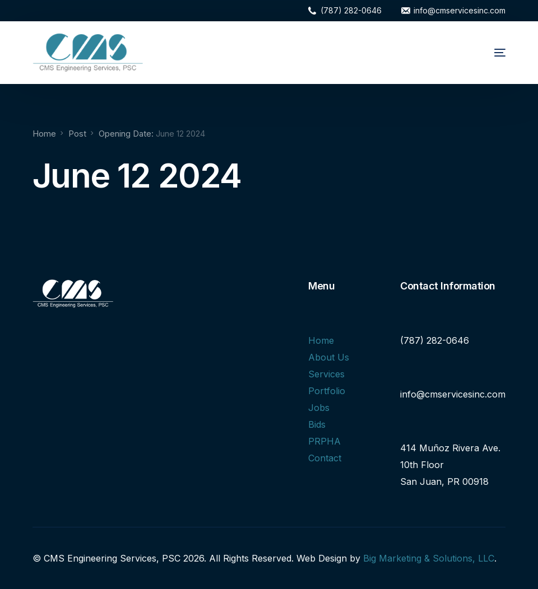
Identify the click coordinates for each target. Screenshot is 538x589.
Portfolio (326, 390)
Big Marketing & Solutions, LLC (428, 558)
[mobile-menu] (485, 52)
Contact (324, 458)
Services (326, 374)
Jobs (319, 407)
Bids (317, 424)
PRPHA (324, 441)
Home (321, 340)
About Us (328, 357)
